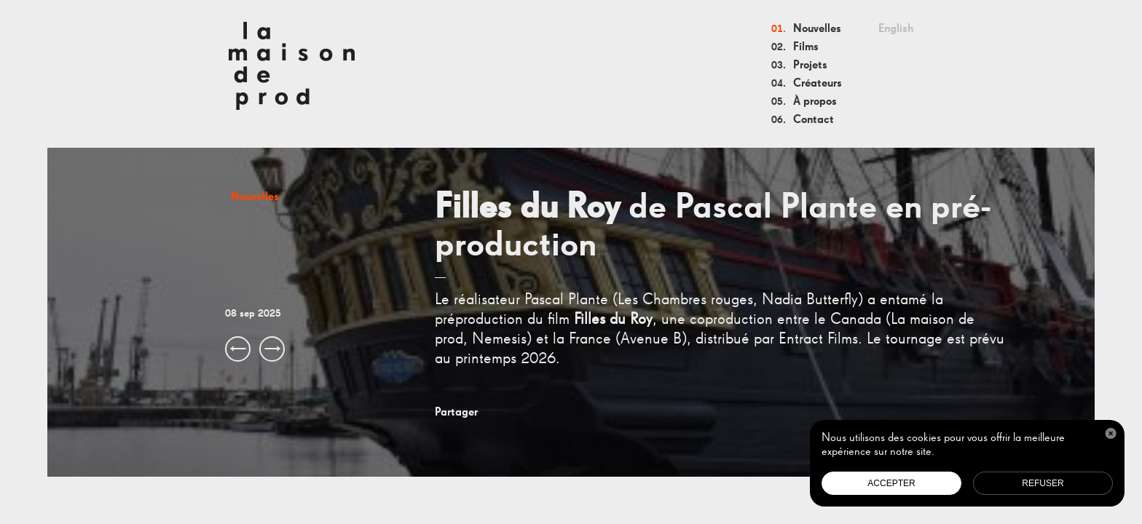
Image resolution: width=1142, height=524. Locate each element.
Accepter (891, 483)
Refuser (1042, 483)
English (895, 29)
